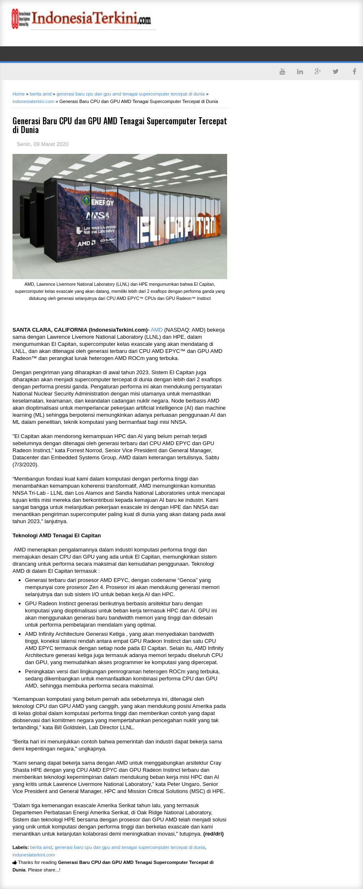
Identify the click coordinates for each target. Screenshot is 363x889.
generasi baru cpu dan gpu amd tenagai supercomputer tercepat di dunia (130, 847)
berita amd (41, 847)
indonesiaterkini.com (34, 854)
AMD (157, 330)
